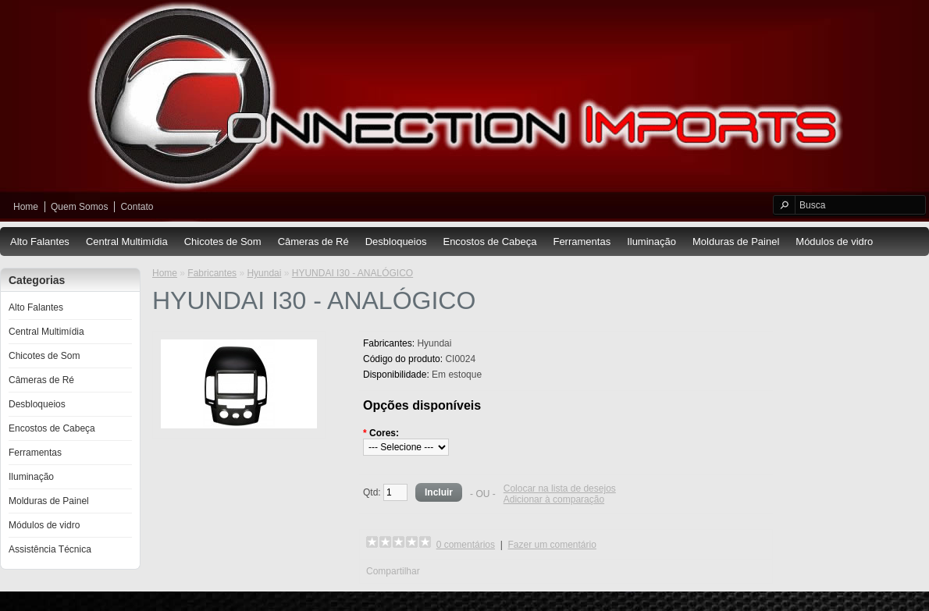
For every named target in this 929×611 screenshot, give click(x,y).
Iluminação (651, 241)
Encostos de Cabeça (489, 241)
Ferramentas (581, 241)
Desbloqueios (396, 241)
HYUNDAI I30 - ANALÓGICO (352, 273)
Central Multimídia (127, 241)
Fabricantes (212, 273)
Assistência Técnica (50, 549)
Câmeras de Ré (313, 241)
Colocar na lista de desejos (560, 488)
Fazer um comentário (552, 544)
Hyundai (264, 273)
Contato (136, 206)
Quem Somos (79, 206)
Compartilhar (393, 571)
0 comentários (465, 544)
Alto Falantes (39, 241)
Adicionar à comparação (554, 499)
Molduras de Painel (735, 241)
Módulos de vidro (834, 241)
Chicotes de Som (223, 241)
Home (25, 206)
